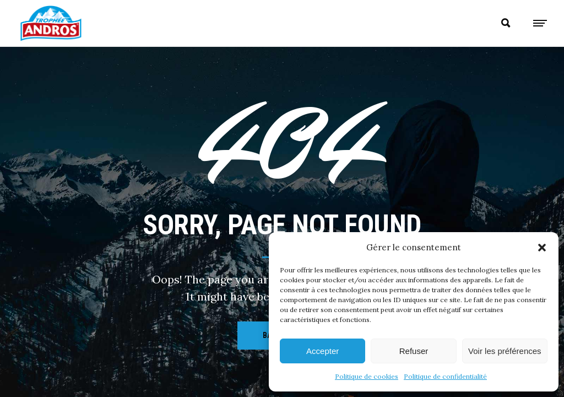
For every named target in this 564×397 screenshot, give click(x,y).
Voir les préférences (504, 351)
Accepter (322, 351)
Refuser (414, 351)
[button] (541, 247)
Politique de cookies (366, 376)
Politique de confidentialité (445, 376)
